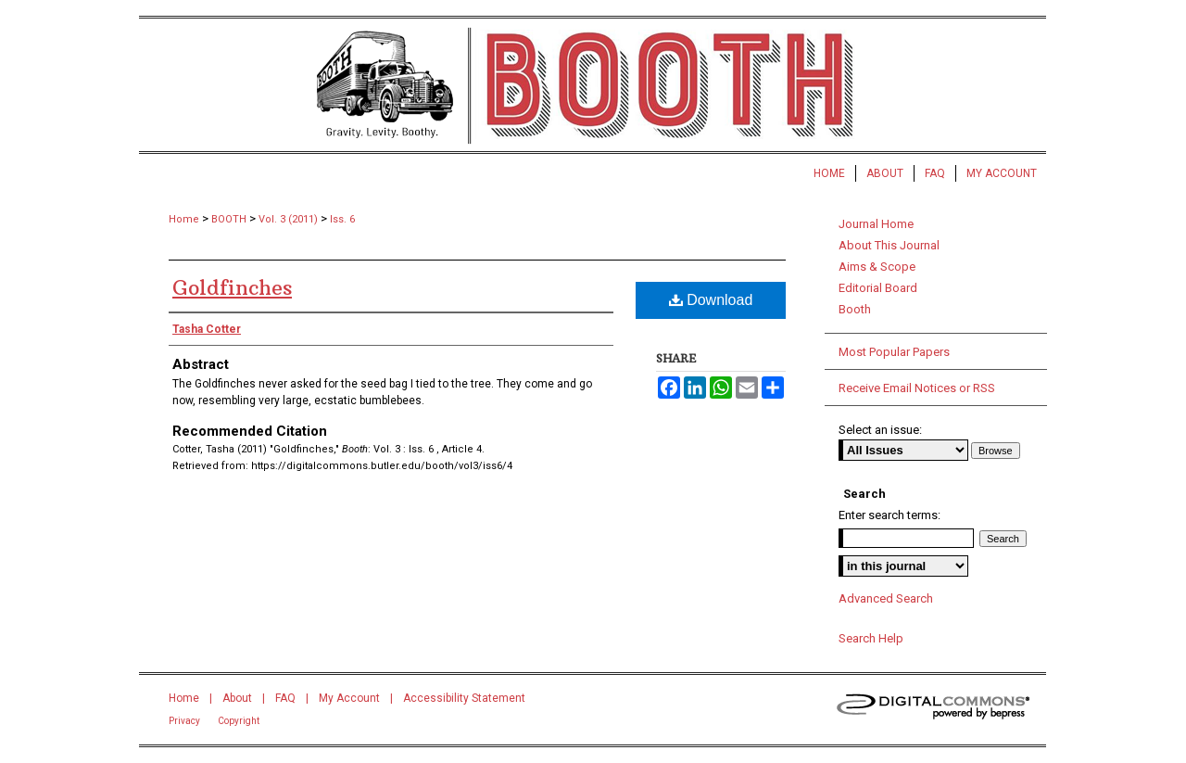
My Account (349, 698)
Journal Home (876, 224)
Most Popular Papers (894, 352)
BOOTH (228, 219)
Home (184, 219)
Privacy (184, 721)
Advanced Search (886, 598)
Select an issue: (880, 430)
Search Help (871, 638)
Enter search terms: (889, 515)
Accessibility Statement (464, 698)
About (237, 698)
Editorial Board (878, 288)
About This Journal (889, 245)
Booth (855, 309)
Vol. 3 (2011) (288, 219)
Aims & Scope (877, 266)
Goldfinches (232, 287)
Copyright (238, 721)
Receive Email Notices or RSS (917, 388)
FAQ (285, 698)
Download (711, 300)
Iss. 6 (342, 219)
